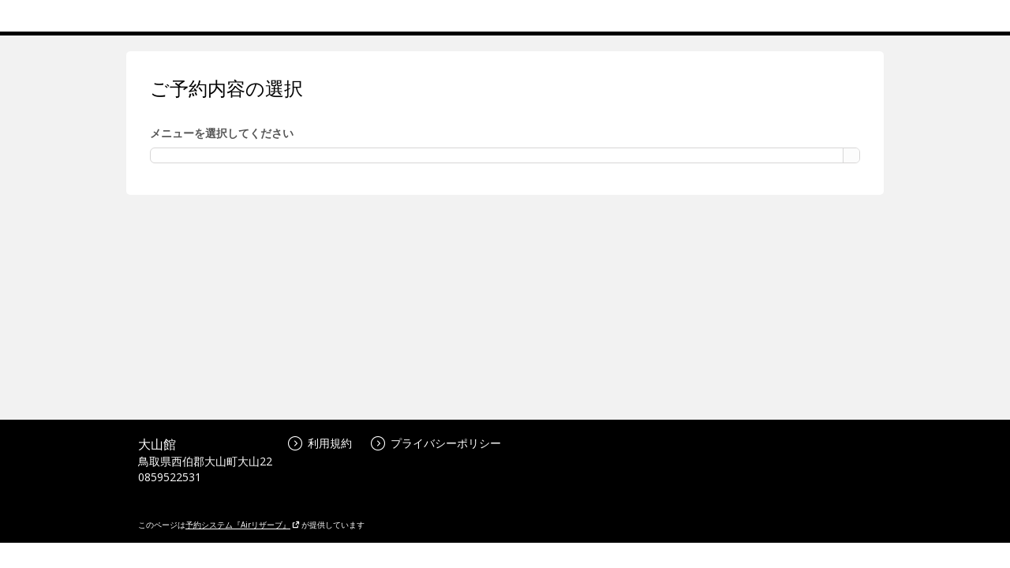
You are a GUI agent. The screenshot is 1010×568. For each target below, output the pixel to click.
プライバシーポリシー (436, 442)
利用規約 (320, 442)
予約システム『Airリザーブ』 (242, 524)
